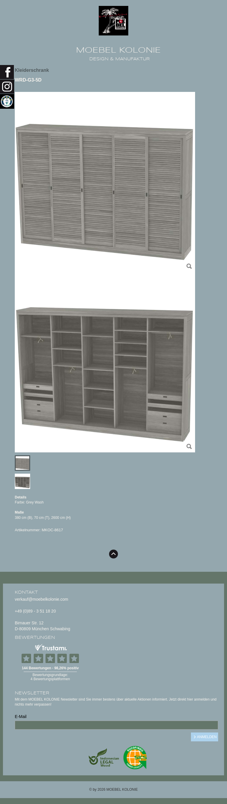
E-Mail (21, 716)
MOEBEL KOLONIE (118, 50)
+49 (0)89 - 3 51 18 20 (35, 611)
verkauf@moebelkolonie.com (41, 599)
